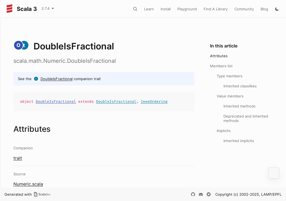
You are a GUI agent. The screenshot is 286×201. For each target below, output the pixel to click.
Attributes (219, 56)
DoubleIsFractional (56, 78)
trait (17, 158)
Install (166, 9)
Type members (229, 76)
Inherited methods (239, 106)
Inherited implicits (238, 140)
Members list (221, 66)
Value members (230, 96)
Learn (149, 9)
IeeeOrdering (154, 101)
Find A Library (216, 9)
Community (244, 9)
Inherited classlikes (240, 86)
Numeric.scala (28, 184)
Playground (187, 9)
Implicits (224, 130)
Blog (264, 9)
